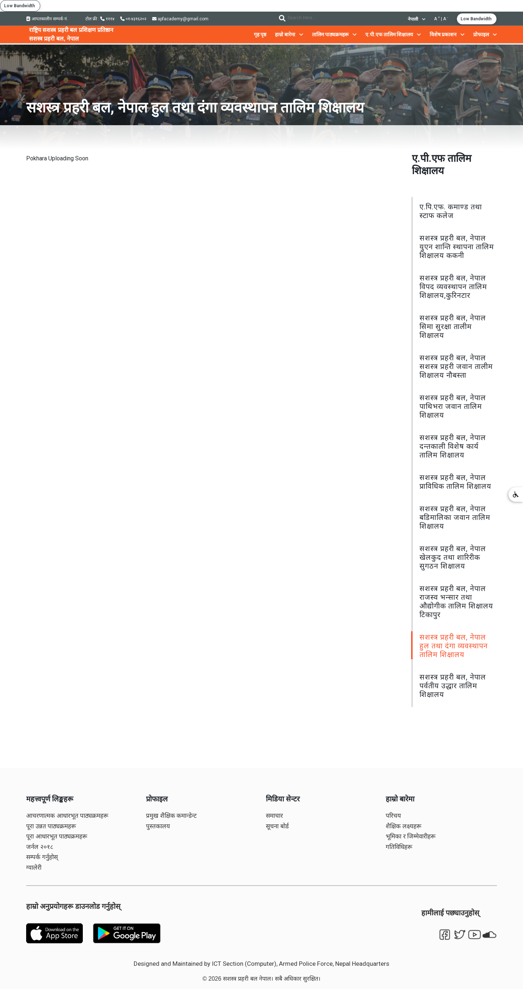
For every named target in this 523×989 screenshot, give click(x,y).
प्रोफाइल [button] (485, 34)
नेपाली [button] (416, 19)
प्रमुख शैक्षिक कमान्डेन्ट (171, 815)
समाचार (274, 815)
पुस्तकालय (158, 826)
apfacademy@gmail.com (180, 18)
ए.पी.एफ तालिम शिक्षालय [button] (393, 34)
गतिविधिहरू (399, 847)
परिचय (393, 815)
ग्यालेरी (33, 867)
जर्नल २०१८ (39, 847)
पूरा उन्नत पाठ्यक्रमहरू (51, 826)
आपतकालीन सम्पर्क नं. (47, 18)
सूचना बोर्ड (277, 826)
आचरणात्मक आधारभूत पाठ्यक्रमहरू (67, 815)
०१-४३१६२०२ (133, 18)
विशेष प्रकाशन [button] (447, 34)
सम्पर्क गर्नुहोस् (42, 857)
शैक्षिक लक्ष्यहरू (403, 826)
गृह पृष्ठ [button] (260, 34)
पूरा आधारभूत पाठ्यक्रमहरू (56, 836)
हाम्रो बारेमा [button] (289, 34)
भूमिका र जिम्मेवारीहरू (410, 836)
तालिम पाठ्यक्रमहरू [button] (334, 34)
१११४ (107, 18)
